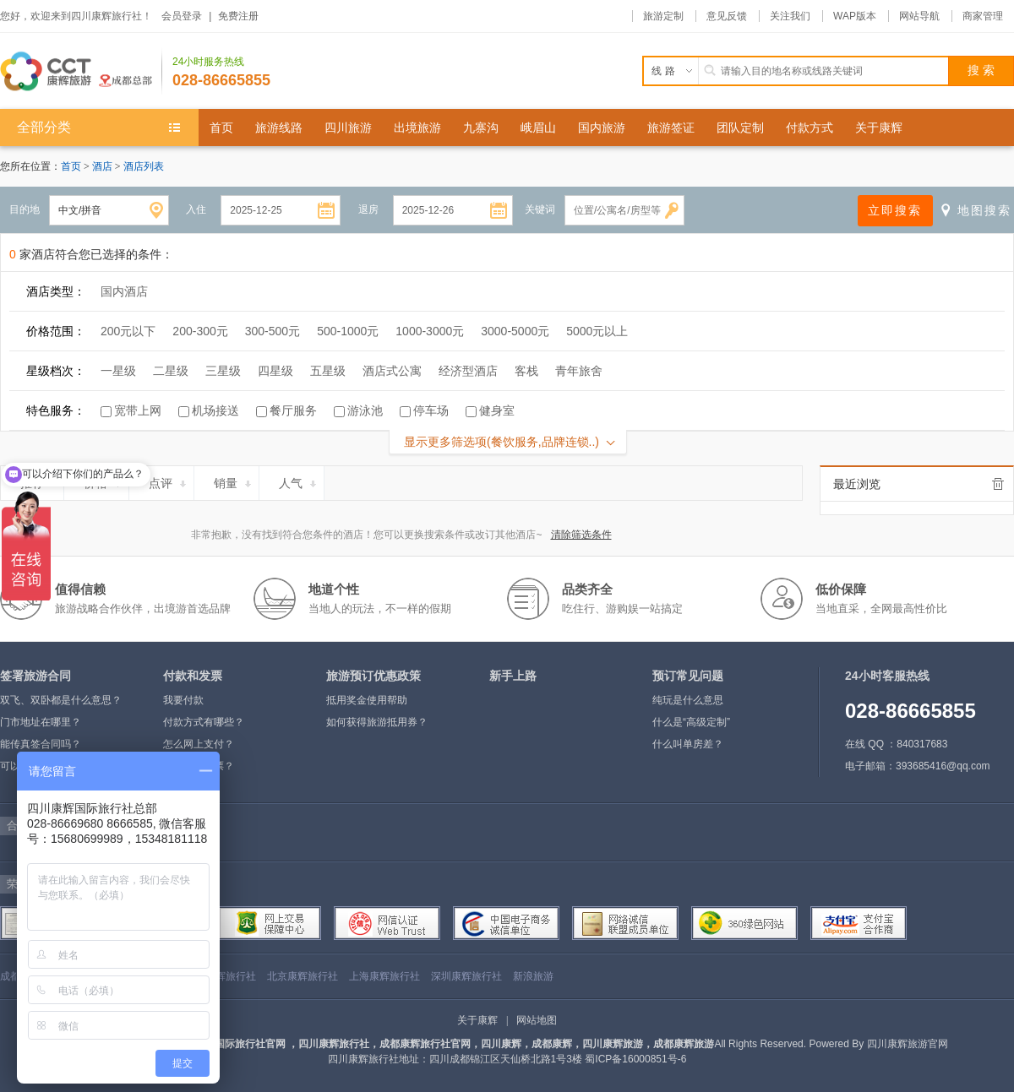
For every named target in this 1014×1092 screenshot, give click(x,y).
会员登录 (181, 16)
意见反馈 (726, 16)
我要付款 (183, 700)
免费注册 (238, 16)
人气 (299, 480)
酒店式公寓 (392, 371)
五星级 (328, 371)
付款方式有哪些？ (203, 722)
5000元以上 (597, 331)
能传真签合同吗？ (40, 744)
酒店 (103, 166)
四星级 (275, 371)
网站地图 (536, 1020)
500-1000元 (348, 331)
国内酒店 (124, 291)
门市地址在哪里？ (40, 722)
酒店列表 (143, 166)
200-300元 (199, 331)
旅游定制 (663, 16)
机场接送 (215, 410)
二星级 (170, 371)
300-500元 (272, 331)
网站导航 (919, 16)
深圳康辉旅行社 (466, 976)
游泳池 (365, 410)
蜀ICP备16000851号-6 (635, 1059)
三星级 (223, 371)
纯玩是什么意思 (687, 700)
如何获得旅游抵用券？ (377, 722)
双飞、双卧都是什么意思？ (61, 700)
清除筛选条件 (581, 535)
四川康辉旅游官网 (907, 1044)
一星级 (118, 371)
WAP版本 (854, 16)
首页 (71, 166)
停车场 (431, 410)
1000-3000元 (429, 331)
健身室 (497, 410)
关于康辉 (477, 1020)
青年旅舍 (578, 371)
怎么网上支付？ (198, 744)
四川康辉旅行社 (220, 976)
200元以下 (128, 331)
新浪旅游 (533, 976)
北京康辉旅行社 (302, 976)
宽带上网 (137, 410)
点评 (168, 480)
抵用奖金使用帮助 (366, 700)
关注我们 (790, 16)
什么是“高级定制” (691, 722)
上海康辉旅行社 (384, 976)
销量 (234, 480)
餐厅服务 (293, 410)
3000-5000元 (515, 331)
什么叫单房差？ (687, 744)
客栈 (526, 371)
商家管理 (982, 16)
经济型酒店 (468, 371)
